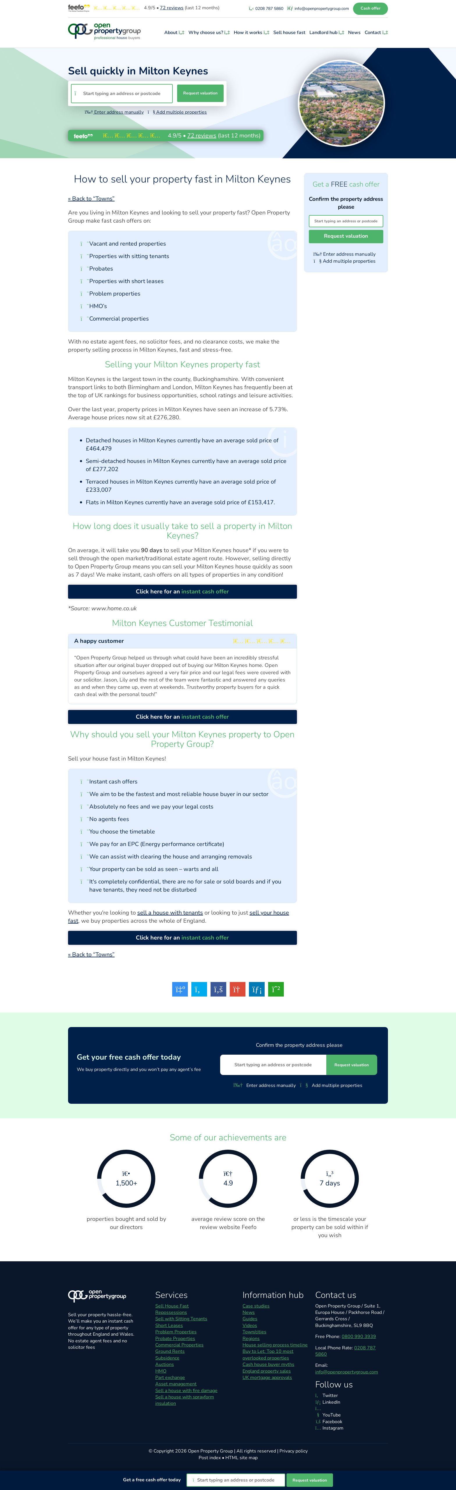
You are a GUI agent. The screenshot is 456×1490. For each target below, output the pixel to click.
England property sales (267, 1371)
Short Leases (169, 1325)
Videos (250, 1325)
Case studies (256, 1306)
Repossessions (171, 1312)
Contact (376, 32)
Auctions (164, 1364)
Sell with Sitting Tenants (181, 1319)
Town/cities (254, 1332)
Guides (250, 1319)
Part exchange (170, 1377)
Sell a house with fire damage (186, 1390)
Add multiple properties (177, 112)
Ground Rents (170, 1351)
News (355, 32)
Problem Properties (176, 1332)
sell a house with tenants (170, 913)
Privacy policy (293, 1451)
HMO (160, 1371)
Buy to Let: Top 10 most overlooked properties (268, 1354)
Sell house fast (290, 32)
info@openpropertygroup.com (346, 1372)
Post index (210, 1458)
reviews (172, 8)
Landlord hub (327, 32)
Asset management (176, 1384)
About (175, 32)
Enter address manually (114, 112)
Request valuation (200, 93)
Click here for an (182, 591)
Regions (251, 1338)
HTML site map (241, 1458)
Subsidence (167, 1358)
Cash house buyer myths (268, 1364)
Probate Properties (175, 1338)
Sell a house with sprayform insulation (184, 1400)
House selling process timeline (275, 1345)
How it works (252, 32)
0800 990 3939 (359, 1336)
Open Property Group (210, 1451)
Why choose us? (209, 32)
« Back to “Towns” (91, 199)
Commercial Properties (179, 1345)
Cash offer (370, 8)
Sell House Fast (172, 1306)
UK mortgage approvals (267, 1377)
